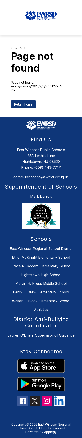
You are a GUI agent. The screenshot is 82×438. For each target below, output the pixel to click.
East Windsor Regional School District (41, 248)
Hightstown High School (41, 275)
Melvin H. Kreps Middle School (41, 283)
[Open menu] (11, 17)
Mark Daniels (41, 196)
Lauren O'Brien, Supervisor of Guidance (41, 335)
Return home (23, 104)
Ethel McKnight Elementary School (41, 257)
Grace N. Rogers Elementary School (41, 266)
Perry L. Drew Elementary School (41, 292)
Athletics (41, 309)
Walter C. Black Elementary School (41, 301)
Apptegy (50, 432)
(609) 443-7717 (47, 167)
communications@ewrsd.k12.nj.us (41, 177)
